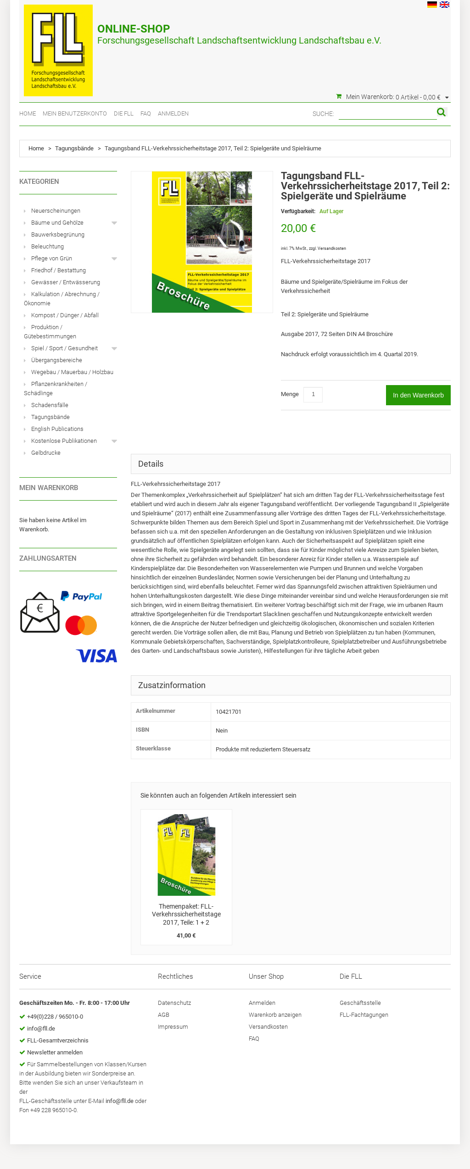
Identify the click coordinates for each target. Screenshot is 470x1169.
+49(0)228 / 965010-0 (55, 1016)
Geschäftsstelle (360, 1002)
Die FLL (124, 113)
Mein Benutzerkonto (75, 113)
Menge (290, 394)
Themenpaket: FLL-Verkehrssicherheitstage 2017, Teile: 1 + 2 (186, 914)
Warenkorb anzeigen (275, 1014)
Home (27, 113)
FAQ (145, 113)
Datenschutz (174, 1002)
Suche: (323, 113)
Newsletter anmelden (55, 1052)
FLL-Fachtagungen (364, 1014)
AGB (163, 1014)
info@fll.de (41, 1028)
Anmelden (173, 113)
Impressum (173, 1026)
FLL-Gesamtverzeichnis (58, 1040)
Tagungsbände (74, 148)
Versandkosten (332, 248)
